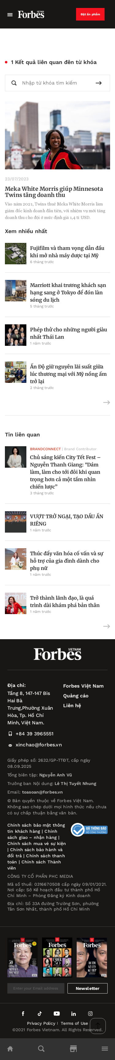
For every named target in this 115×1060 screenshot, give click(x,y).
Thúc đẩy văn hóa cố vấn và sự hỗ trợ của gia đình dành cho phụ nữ (66, 560)
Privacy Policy (41, 1023)
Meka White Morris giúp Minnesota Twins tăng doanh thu (54, 191)
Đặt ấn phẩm (90, 14)
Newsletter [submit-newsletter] (88, 988)
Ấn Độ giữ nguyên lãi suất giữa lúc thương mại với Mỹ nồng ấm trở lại (68, 374)
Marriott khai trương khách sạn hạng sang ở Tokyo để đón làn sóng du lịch (68, 292)
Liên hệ (72, 705)
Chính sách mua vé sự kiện (36, 843)
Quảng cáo (76, 696)
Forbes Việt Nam (83, 686)
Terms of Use (74, 1023)
